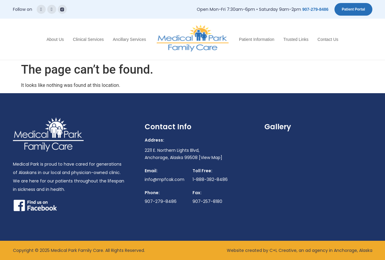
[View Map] (210, 157)
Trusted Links (296, 39)
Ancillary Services (129, 39)
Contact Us (328, 39)
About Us (55, 39)
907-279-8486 (315, 9)
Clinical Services (88, 39)
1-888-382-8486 (210, 179)
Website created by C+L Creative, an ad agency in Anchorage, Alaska (299, 250)
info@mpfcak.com (164, 179)
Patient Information (257, 39)
